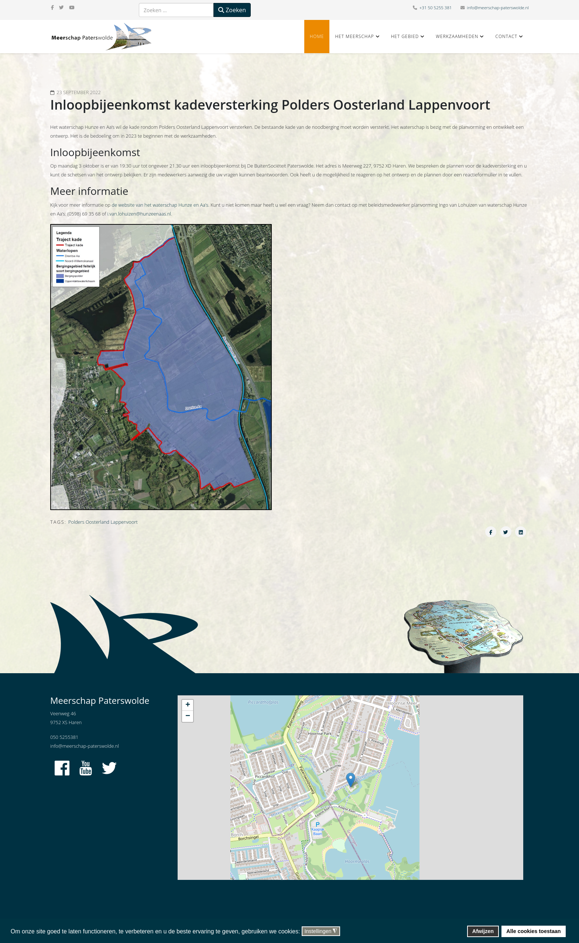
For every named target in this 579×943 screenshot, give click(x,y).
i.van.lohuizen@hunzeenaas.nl (139, 213)
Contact (506, 36)
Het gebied (405, 36)
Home (317, 36)
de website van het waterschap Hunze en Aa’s (160, 205)
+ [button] (187, 705)
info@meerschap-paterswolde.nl (498, 7)
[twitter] (61, 7)
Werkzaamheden (457, 36)
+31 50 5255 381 (435, 7)
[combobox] (176, 10)
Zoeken (232, 10)
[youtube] (71, 7)
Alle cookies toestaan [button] (533, 931)
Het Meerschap (354, 36)
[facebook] (52, 7)
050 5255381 (64, 737)
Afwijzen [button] (483, 931)
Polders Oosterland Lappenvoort (103, 522)
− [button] (187, 716)
